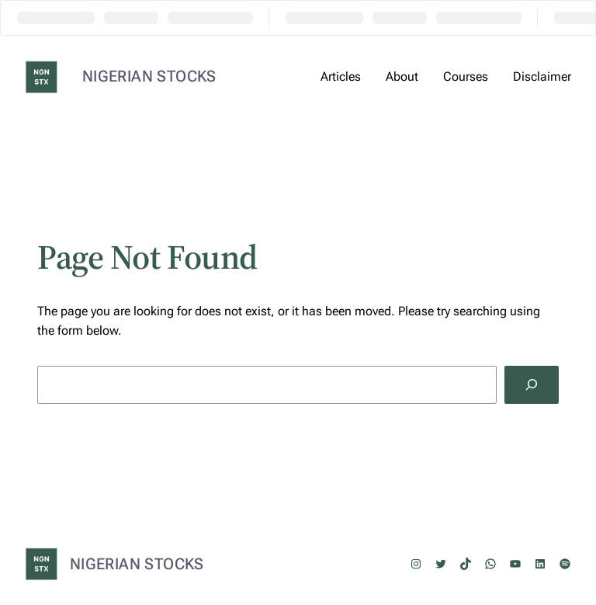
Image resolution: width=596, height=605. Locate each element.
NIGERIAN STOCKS (149, 76)
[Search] (531, 385)
